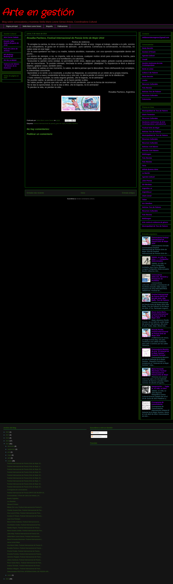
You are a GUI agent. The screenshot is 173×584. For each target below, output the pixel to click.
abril (9, 458)
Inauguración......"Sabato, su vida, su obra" (160, 387)
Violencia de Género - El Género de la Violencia (11, 66)
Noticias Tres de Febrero (151, 92)
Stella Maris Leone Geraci (32, 26)
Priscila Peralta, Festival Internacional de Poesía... (24, 551)
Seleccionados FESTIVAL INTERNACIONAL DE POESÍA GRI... (28, 571)
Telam (144, 200)
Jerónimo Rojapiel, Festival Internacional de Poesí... (24, 557)
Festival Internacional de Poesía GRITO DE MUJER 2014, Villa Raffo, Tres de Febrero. (160, 297)
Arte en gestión (37, 12)
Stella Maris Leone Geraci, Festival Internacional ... (24, 536)
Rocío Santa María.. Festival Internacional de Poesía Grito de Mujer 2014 (160, 315)
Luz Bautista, (11, 501)
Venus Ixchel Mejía (13, 542)
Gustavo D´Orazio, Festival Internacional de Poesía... (25, 516)
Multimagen (146, 154)
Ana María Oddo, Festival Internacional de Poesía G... (25, 545)
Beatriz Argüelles (12, 498)
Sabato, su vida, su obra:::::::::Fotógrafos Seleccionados (160, 259)
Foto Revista (147, 88)
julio (9, 452)
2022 (8, 432)
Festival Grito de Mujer (151, 128)
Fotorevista (146, 99)
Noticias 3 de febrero (150, 147)
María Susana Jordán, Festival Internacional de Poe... (25, 530)
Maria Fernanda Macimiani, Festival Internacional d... (24, 539)
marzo (10, 461)
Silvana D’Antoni (12, 504)
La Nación (146, 173)
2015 (8, 441)
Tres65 (144, 59)
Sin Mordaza (147, 184)
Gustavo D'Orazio (149, 52)
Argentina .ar (147, 188)
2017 (8, 435)
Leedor (145, 80)
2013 (8, 579)
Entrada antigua (128, 193)
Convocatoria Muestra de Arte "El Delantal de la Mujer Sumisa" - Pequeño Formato (160, 352)
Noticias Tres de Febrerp (151, 132)
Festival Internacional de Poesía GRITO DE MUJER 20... (26, 493)
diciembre (11, 446)
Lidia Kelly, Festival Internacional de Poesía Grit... (23, 533)
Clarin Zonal (146, 196)
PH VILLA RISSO (10, 60)
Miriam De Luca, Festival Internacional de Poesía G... (25, 507)
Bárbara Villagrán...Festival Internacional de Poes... (24, 568)
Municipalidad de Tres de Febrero (155, 111)
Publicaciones (62, 26)
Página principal (12, 26)
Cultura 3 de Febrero (150, 73)
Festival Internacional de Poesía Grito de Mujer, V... (24, 481)
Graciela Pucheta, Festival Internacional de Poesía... (24, 554)
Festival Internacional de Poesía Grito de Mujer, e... (24, 466)
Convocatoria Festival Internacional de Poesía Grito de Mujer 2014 (160, 240)
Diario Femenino (148, 114)
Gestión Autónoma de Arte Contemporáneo (152, 64)
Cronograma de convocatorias (158, 403)
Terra (144, 166)
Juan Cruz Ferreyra (13, 519)
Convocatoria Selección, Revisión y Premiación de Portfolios (160, 278)
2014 (8, 444)
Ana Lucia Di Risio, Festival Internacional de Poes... (24, 513)
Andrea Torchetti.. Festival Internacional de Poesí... (24, 565)
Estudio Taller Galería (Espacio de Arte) (11, 43)
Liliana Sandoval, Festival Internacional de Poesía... (24, 560)
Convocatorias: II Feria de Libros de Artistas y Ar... (23, 495)
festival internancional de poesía (44, 123)
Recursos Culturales (150, 84)
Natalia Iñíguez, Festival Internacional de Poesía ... (24, 528)
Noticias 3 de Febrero (150, 150)
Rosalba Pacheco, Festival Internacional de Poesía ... (25, 548)
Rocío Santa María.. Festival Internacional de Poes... (24, 563)
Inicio (83, 193)
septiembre (11, 449)
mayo (10, 455)
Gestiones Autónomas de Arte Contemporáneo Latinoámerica (154, 123)
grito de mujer (60, 123)
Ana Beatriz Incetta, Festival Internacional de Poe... (24, 525)
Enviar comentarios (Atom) (85, 199)
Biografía (49, 26)
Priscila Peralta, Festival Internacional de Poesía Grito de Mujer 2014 (160, 332)
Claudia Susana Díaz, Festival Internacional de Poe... (25, 510)
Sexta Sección (147, 48)
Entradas (95, 433)
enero (10, 575)
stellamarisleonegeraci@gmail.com (155, 37)
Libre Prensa (147, 181)
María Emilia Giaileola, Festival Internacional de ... (23, 522)
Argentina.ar (147, 192)
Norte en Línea (147, 69)
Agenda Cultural (148, 56)
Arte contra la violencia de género (155, 222)
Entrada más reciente (35, 193)
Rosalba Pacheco (72, 123)
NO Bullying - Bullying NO (9, 55)
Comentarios (96, 436)
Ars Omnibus (147, 203)
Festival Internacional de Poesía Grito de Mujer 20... (24, 463)
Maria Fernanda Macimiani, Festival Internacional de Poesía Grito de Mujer (160, 372)
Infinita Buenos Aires (150, 169)
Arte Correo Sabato (11, 37)
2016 (8, 438)
